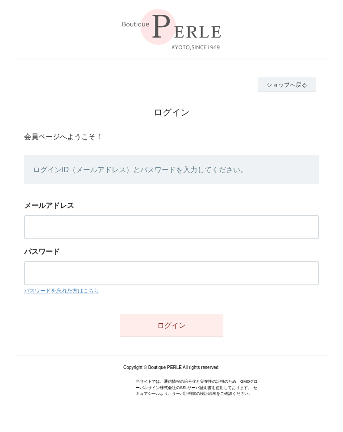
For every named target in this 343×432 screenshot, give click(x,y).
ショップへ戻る (287, 84)
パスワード (42, 251)
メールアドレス (49, 205)
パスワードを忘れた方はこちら (61, 291)
